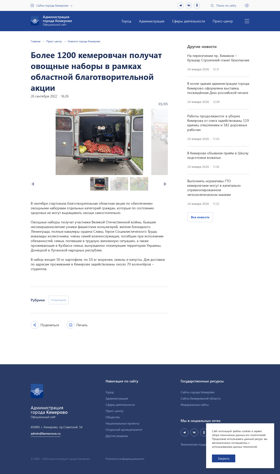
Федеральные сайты (195, 404)
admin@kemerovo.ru (45, 433)
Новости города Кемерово (84, 41)
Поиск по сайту (226, 5)
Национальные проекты (122, 423)
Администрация (151, 21)
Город (126, 21)
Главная (35, 41)
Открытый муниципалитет (124, 429)
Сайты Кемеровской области (200, 398)
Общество (113, 417)
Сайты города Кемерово (52, 5)
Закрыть (223, 458)
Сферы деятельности (188, 21)
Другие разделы (117, 436)
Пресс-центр (223, 21)
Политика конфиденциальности (125, 458)
